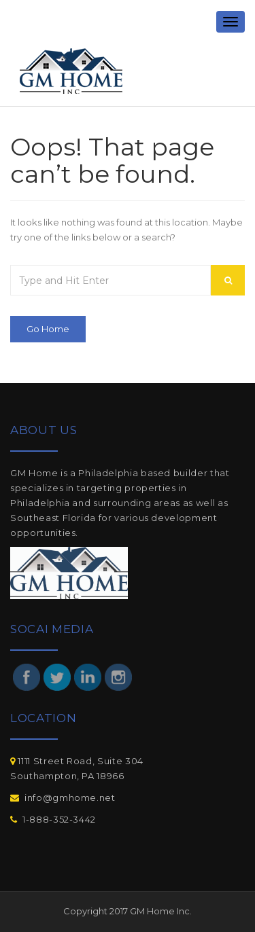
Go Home (48, 328)
